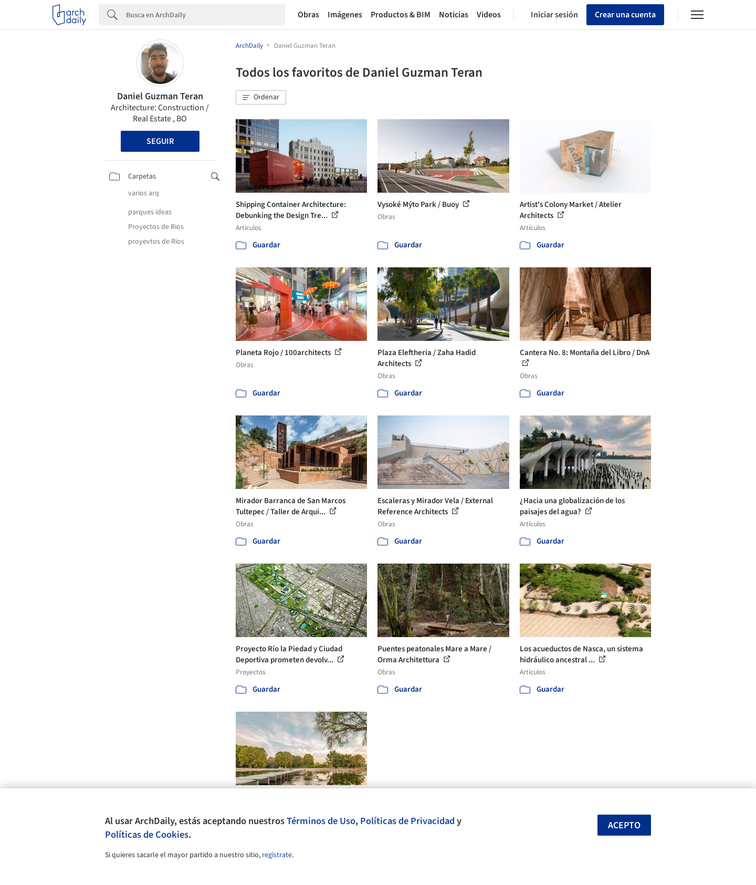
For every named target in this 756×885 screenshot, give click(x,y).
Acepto (624, 825)
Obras (308, 15)
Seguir (160, 141)
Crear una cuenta (625, 14)
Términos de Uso (321, 821)
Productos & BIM (400, 15)
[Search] (205, 14)
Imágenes (345, 15)
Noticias (453, 15)
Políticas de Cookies (146, 834)
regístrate (277, 855)
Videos (489, 15)
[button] (261, 97)
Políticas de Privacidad (407, 821)
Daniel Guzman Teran (160, 96)
